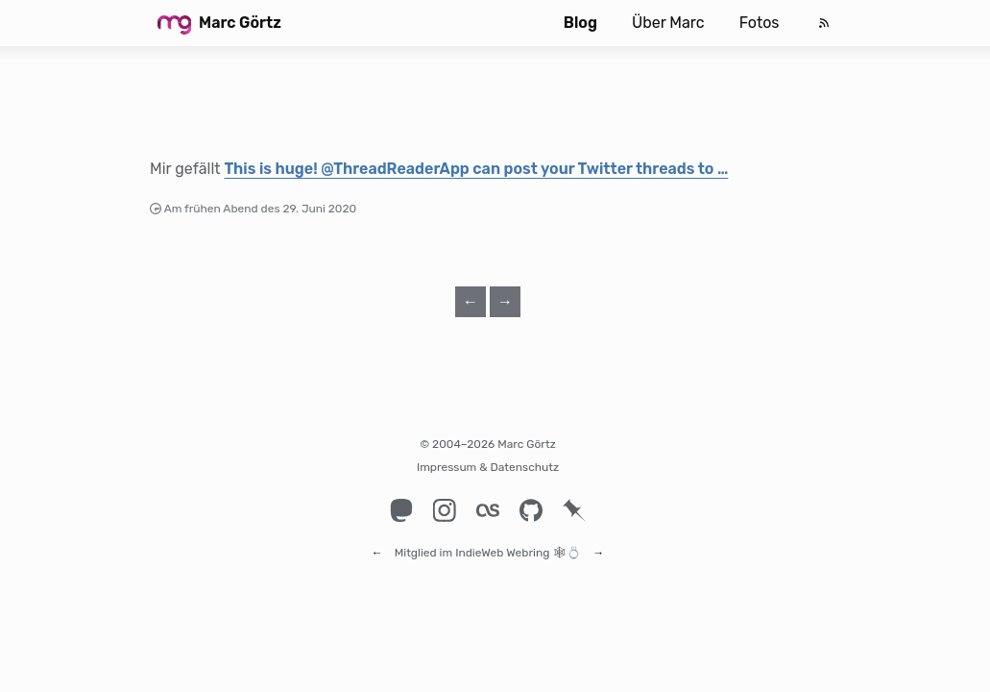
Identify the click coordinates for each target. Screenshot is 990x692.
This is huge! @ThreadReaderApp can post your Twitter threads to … (476, 169)
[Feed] (823, 23)
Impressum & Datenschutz (488, 467)
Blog (580, 22)
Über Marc (668, 22)
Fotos (759, 22)
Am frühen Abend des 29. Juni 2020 (260, 208)
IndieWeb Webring (502, 544)
